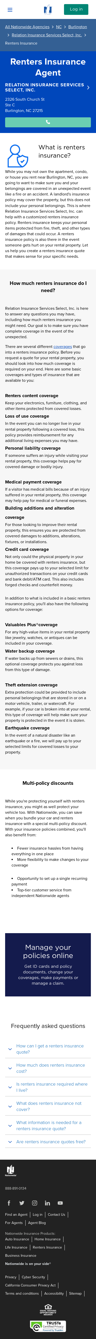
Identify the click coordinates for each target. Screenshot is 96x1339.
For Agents (14, 1223)
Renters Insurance (47, 1247)
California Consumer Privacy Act (30, 1285)
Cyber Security (33, 1277)
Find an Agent (16, 1214)
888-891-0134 (15, 1188)
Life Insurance (16, 1247)
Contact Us (56, 1214)
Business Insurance (20, 1255)
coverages (63, 346)
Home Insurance (48, 1239)
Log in (76, 9)
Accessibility (54, 1293)
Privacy (10, 1277)
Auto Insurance (17, 1239)
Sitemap (75, 1293)
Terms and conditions (22, 1293)
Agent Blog (37, 1223)
